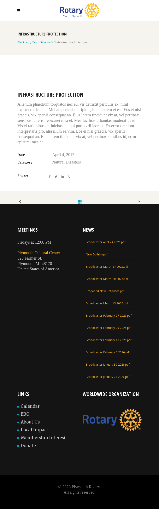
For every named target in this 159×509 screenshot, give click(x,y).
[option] (79, 78)
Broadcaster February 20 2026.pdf (108, 328)
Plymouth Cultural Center (38, 252)
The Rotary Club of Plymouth (35, 42)
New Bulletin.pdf (97, 254)
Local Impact (34, 429)
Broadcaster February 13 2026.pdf (108, 340)
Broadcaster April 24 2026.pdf (105, 242)
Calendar (30, 406)
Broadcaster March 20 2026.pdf (107, 279)
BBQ (25, 414)
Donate (28, 445)
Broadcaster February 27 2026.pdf (108, 315)
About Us (30, 422)
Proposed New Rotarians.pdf (105, 291)
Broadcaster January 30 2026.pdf (108, 364)
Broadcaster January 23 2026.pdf (108, 377)
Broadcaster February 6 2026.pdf (108, 352)
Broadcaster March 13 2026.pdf (107, 303)
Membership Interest (43, 437)
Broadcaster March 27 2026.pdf (107, 267)
